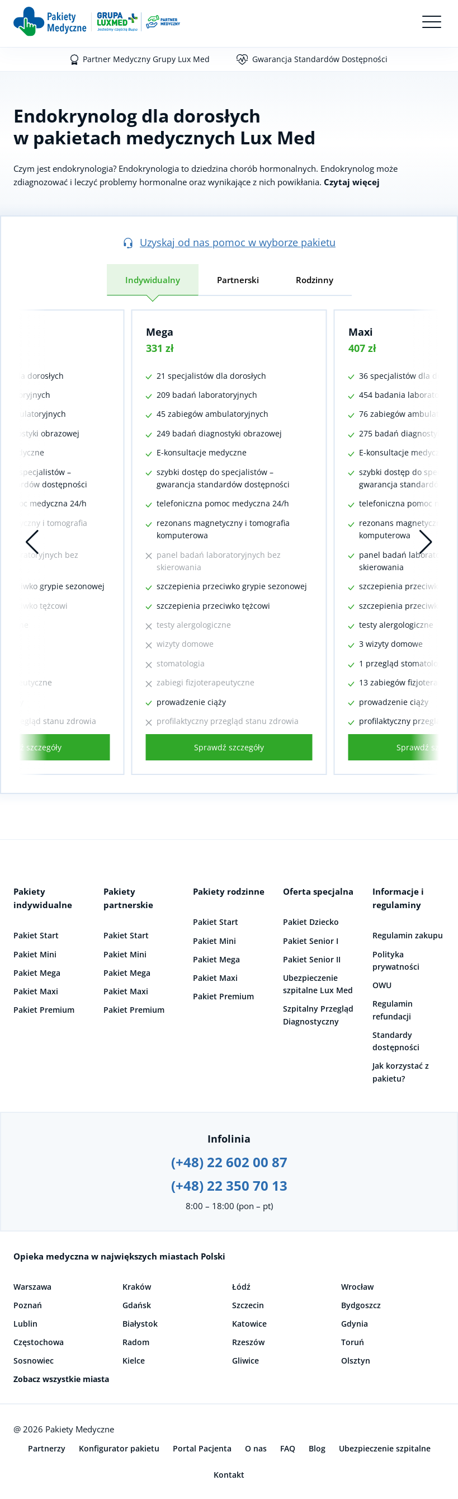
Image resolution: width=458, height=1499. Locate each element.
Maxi (360, 332)
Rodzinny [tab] (314, 279)
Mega (159, 332)
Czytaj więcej (352, 181)
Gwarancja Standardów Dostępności (320, 59)
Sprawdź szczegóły (229, 747)
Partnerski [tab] (238, 279)
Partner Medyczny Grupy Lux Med (146, 59)
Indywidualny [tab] (152, 279)
